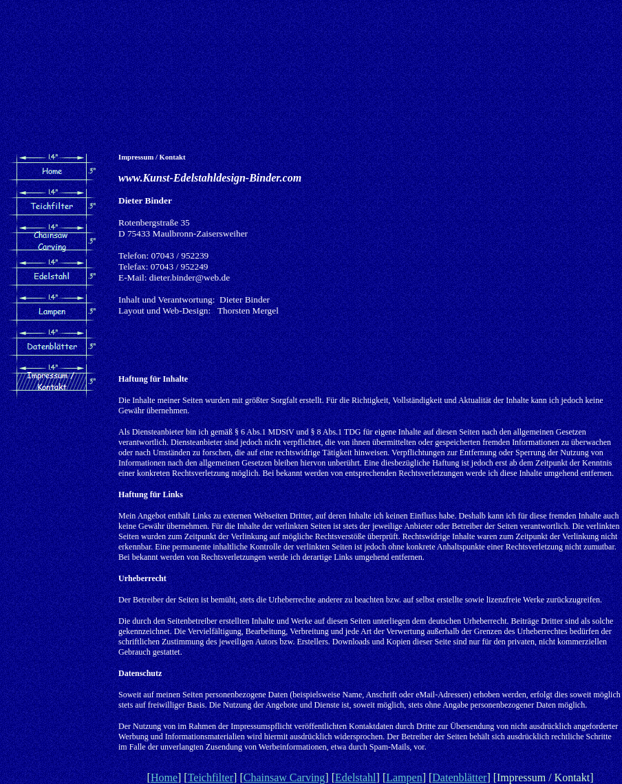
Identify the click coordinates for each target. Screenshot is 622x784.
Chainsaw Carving (284, 777)
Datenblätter (459, 777)
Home (164, 777)
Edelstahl (355, 777)
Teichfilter (210, 777)
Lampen (404, 777)
